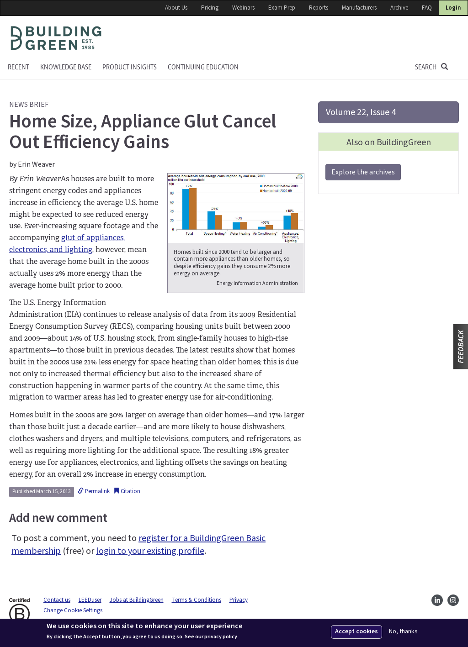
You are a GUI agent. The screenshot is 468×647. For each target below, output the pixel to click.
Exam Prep (281, 8)
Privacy (238, 600)
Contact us (56, 600)
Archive (399, 8)
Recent (18, 67)
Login (453, 8)
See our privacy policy (211, 637)
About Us (176, 8)
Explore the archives (363, 172)
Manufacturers (359, 8)
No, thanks (403, 631)
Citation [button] (126, 491)
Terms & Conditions (196, 600)
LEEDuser (90, 600)
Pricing (209, 8)
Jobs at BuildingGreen (137, 600)
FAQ (427, 8)
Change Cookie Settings (72, 610)
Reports (318, 8)
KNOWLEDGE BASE (65, 67)
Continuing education (203, 67)
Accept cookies (356, 631)
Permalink (94, 491)
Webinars (243, 8)
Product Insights (129, 67)
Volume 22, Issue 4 (361, 112)
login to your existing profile (150, 551)
